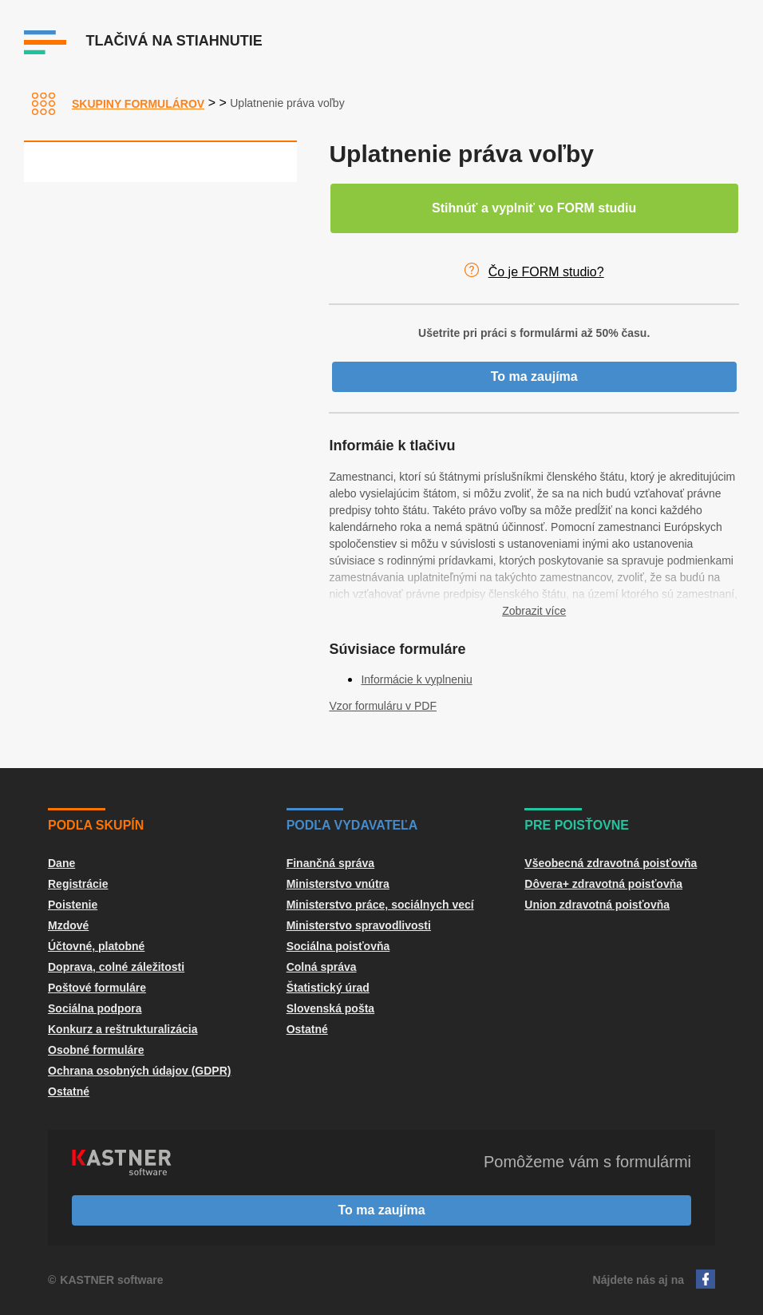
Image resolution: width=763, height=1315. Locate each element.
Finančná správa (331, 863)
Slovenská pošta (331, 1008)
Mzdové (68, 925)
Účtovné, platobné (96, 946)
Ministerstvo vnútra (338, 883)
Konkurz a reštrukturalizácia (123, 1029)
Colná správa (322, 967)
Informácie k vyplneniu (416, 679)
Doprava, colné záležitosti (116, 967)
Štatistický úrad (328, 987)
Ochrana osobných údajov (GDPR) (139, 1070)
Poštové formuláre (97, 987)
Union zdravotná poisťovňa (597, 904)
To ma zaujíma (534, 376)
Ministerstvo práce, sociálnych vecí (380, 904)
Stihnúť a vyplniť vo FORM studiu (534, 208)
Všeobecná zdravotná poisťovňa (610, 863)
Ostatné (68, 1091)
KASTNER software (111, 1279)
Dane (61, 863)
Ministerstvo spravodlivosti (359, 925)
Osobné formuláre (96, 1050)
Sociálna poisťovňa (338, 946)
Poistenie (72, 904)
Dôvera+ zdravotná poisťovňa (603, 883)
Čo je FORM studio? (546, 272)
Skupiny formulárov (138, 103)
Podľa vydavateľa (352, 825)
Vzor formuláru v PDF (383, 705)
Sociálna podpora (94, 1008)
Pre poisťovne (576, 825)
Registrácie (78, 883)
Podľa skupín (96, 825)
